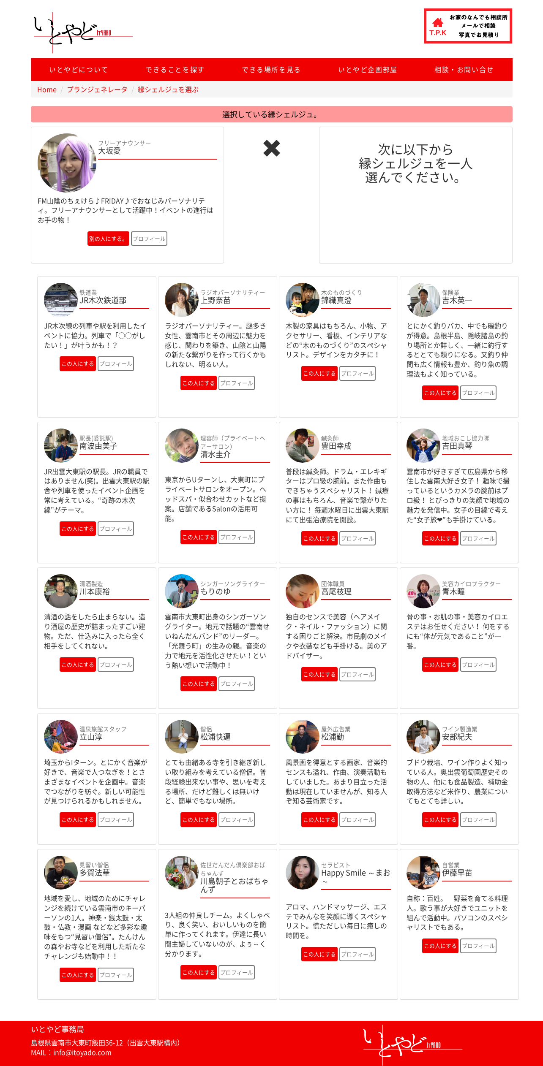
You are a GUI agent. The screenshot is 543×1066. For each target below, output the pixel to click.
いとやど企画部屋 (368, 69)
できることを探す (175, 69)
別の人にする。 (108, 238)
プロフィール (149, 238)
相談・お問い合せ (464, 69)
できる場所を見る (271, 69)
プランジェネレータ (97, 89)
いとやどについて (79, 69)
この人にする (77, 363)
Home (47, 89)
